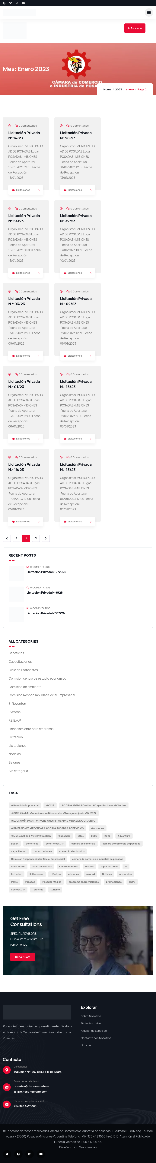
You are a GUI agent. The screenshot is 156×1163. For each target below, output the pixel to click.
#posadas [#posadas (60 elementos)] (64, 836)
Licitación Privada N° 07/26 (46, 613)
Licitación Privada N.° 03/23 (24, 301)
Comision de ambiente (25, 687)
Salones (15, 762)
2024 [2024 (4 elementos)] (81, 836)
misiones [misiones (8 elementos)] (73, 874)
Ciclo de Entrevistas (23, 670)
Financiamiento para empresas (31, 729)
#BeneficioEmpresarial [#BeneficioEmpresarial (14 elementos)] (25, 805)
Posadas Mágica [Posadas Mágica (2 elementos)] (51, 882)
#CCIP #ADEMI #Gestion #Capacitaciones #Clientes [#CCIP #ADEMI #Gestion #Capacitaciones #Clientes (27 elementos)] (94, 805)
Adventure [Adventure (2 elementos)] (124, 836)
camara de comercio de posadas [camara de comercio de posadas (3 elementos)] (121, 843)
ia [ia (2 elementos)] (126, 866)
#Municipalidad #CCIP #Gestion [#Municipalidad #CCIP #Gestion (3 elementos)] (31, 836)
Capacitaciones (20, 661)
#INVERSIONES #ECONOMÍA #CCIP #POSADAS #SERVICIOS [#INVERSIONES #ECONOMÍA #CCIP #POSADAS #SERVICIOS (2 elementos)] (47, 828)
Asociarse (134, 28)
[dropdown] (149, 12)
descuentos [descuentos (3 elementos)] (18, 866)
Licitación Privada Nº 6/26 (45, 593)
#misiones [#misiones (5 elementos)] (97, 828)
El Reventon (17, 703)
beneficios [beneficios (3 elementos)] (32, 843)
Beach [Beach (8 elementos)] (14, 843)
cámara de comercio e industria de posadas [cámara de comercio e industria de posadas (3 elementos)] (97, 859)
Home (107, 89)
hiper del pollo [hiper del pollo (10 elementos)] (109, 866)
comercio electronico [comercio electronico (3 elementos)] (71, 851)
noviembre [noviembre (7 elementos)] (125, 874)
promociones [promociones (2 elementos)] (114, 882)
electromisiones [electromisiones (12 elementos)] (42, 866)
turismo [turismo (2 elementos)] (55, 889)
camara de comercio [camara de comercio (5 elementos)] (83, 843)
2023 (118, 89)
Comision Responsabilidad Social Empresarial (42, 695)
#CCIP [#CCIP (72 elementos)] (50, 805)
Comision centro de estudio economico (37, 678)
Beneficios (16, 653)
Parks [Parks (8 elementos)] (14, 882)
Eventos (15, 712)
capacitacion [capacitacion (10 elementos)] (19, 851)
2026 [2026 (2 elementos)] (107, 836)
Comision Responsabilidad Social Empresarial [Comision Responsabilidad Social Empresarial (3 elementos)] (38, 859)
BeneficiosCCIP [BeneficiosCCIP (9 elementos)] (55, 843)
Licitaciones (23, 190)
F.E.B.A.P (15, 720)
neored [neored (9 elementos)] (90, 874)
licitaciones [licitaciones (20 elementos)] (36, 874)
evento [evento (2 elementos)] (89, 866)
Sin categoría (18, 771)
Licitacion (16, 737)
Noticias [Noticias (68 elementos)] (107, 874)
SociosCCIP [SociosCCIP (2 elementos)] (18, 889)
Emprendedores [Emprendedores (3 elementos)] (68, 866)
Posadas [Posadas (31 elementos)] (30, 882)
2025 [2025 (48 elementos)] (94, 836)
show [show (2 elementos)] (132, 882)
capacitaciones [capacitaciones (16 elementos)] (43, 851)
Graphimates (88, 1147)
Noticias (15, 754)
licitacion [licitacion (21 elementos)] (16, 874)
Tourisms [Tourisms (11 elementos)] (37, 889)
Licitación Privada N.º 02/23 (76, 301)
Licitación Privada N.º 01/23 (24, 384)
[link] (38, 190)
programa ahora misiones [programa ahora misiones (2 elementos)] (84, 882)
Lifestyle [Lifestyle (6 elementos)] (56, 874)
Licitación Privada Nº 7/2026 (46, 572)
